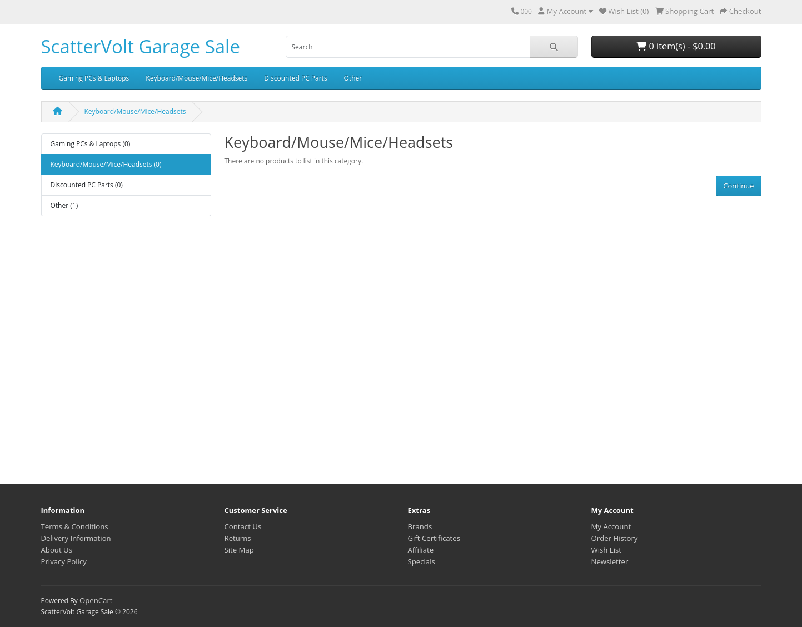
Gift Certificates (434, 538)
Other (353, 78)
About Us (56, 550)
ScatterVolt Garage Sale (140, 46)
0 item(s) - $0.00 (675, 46)
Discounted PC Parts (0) (87, 185)
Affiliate (421, 550)
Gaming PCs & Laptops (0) (91, 143)
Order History (614, 538)
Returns (238, 538)
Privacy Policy (64, 561)
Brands (420, 526)
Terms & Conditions (74, 526)
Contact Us (243, 526)
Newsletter (610, 561)
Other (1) (64, 205)
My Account (611, 526)
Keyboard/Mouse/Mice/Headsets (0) (106, 164)
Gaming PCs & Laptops (94, 78)
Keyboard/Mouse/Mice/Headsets (196, 78)
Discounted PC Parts (295, 78)
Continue (738, 186)
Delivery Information (76, 538)
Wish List (606, 550)
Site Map (239, 550)
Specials (421, 561)
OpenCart (96, 600)
